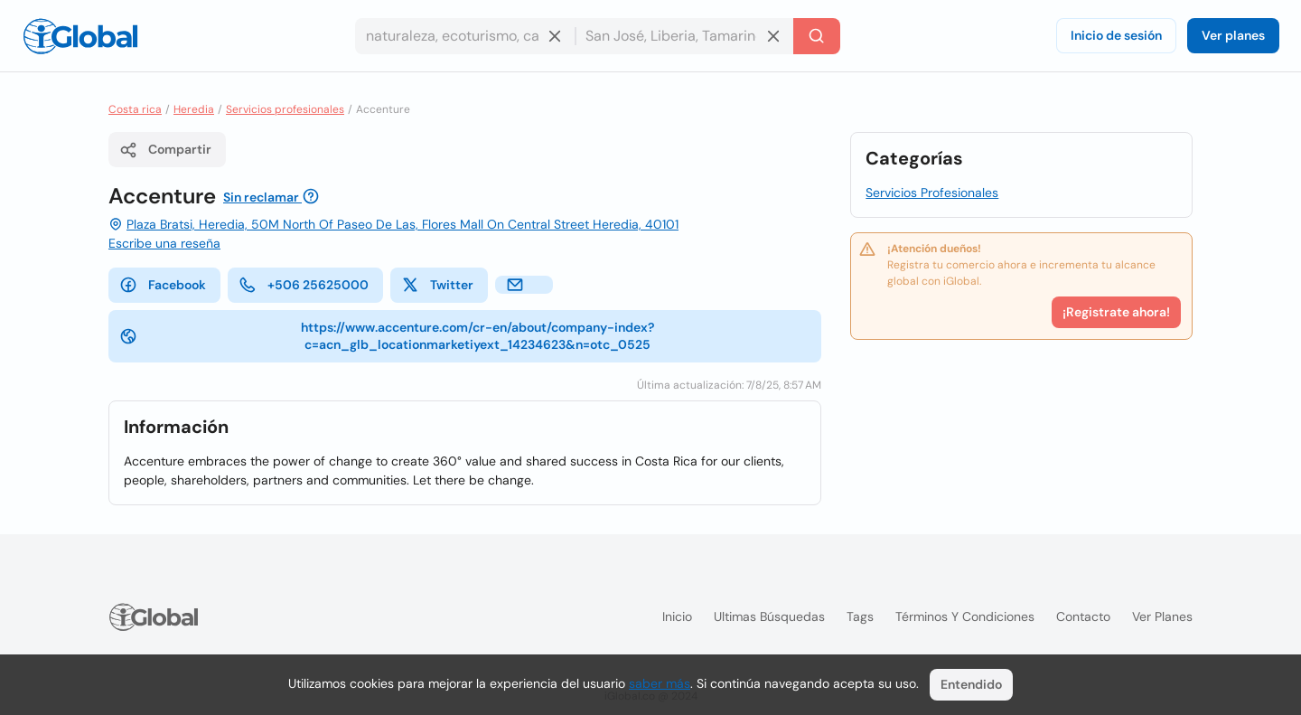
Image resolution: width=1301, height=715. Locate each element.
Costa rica (135, 109)
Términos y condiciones (964, 616)
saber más (659, 683)
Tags (860, 616)
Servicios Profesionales (932, 192)
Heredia (193, 109)
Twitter (437, 285)
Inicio (677, 616)
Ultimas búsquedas (769, 616)
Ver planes (1233, 35)
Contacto (1083, 616)
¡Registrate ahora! (1116, 312)
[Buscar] (816, 36)
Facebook (162, 285)
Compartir (165, 150)
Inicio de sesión (1116, 35)
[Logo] (80, 36)
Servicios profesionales (285, 109)
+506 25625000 (304, 285)
